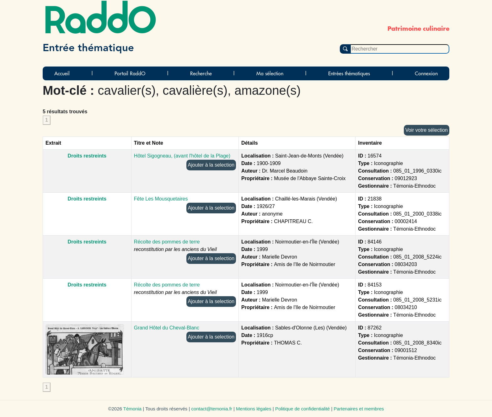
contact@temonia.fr (211, 408)
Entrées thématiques (349, 73)
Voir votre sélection (426, 130)
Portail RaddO (130, 73)
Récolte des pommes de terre (167, 241)
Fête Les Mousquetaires (161, 198)
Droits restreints (87, 155)
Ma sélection (269, 73)
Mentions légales (253, 408)
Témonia (132, 408)
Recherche (201, 73)
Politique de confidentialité (302, 408)
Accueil (62, 73)
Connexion (426, 73)
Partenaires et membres (359, 408)
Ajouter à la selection (211, 165)
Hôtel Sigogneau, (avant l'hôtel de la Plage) (182, 155)
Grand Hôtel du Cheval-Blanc (166, 327)
